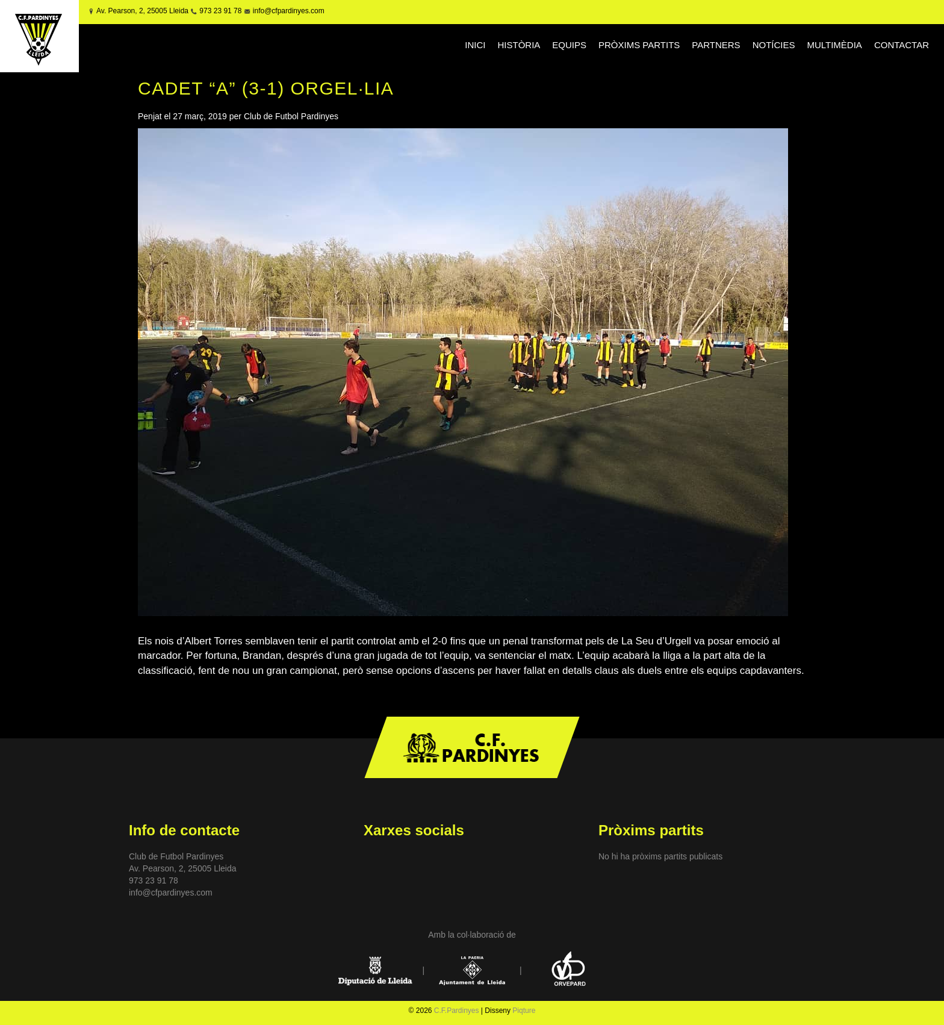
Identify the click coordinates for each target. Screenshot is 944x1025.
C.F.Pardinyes (456, 1010)
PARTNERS (716, 45)
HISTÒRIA (518, 45)
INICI (475, 45)
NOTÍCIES (774, 45)
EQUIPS (569, 45)
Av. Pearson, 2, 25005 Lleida (142, 11)
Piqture (523, 1010)
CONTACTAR (901, 45)
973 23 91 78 (220, 11)
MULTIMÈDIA (834, 45)
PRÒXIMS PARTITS (639, 45)
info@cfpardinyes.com (287, 11)
